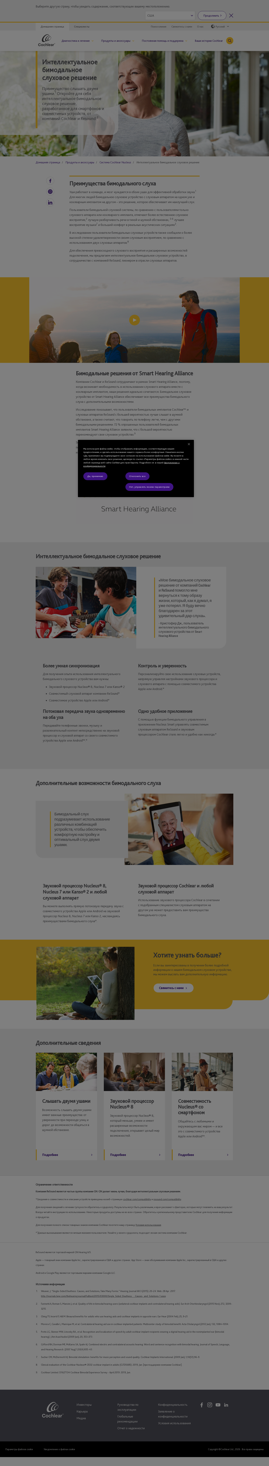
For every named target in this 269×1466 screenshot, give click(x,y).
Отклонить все (137, 476)
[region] (136, 468)
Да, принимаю (95, 476)
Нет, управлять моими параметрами (149, 487)
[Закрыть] (189, 444)
